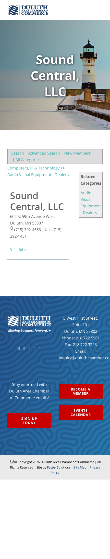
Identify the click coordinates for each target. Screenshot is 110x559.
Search (17, 153)
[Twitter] (24, 349)
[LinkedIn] (39, 349)
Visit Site (18, 249)
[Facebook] (19, 349)
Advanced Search (44, 153)
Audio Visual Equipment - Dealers (38, 174)
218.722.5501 (88, 338)
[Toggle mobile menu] (102, 9)
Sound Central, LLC (37, 201)
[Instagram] (34, 349)
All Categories (28, 159)
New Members (77, 153)
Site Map (80, 467)
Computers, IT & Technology (33, 168)
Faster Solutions (59, 467)
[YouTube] (29, 349)
